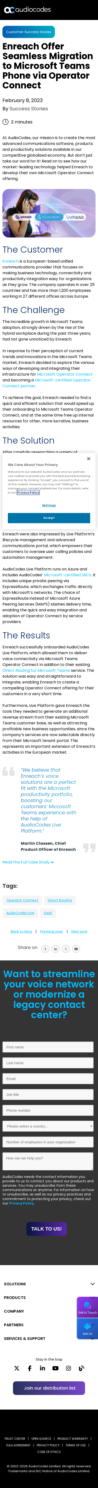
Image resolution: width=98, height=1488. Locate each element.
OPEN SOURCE (41, 1439)
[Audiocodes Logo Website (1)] (27, 10)
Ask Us (87, 1334)
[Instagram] (68, 1370)
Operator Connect (22, 900)
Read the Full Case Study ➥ (28, 862)
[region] (49, 491)
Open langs (81, 10)
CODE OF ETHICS (49, 1452)
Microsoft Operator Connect (65, 374)
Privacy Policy (21, 1203)
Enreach (10, 261)
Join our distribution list (50, 1388)
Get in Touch (87, 1312)
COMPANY (14, 1311)
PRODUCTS (15, 1297)
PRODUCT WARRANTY (72, 1439)
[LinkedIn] (42, 1370)
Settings (49, 505)
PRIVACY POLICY (48, 1445)
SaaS (48, 912)
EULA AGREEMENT (18, 1445)
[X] (16, 1370)
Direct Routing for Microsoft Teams (36, 670)
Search (73, 10)
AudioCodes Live (20, 912)
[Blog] (81, 1370)
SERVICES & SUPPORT (24, 1338)
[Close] (88, 458)
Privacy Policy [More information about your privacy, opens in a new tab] (28, 492)
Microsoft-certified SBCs (67, 575)
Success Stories (28, 108)
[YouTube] (55, 1370)
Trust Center (14, 1439)
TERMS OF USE (76, 1445)
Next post (79, 931)
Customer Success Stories (28, 32)
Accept (49, 518)
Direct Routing (60, 900)
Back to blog (21, 931)
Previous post (51, 931)
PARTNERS (14, 1325)
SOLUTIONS (15, 1284)
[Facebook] (29, 1370)
